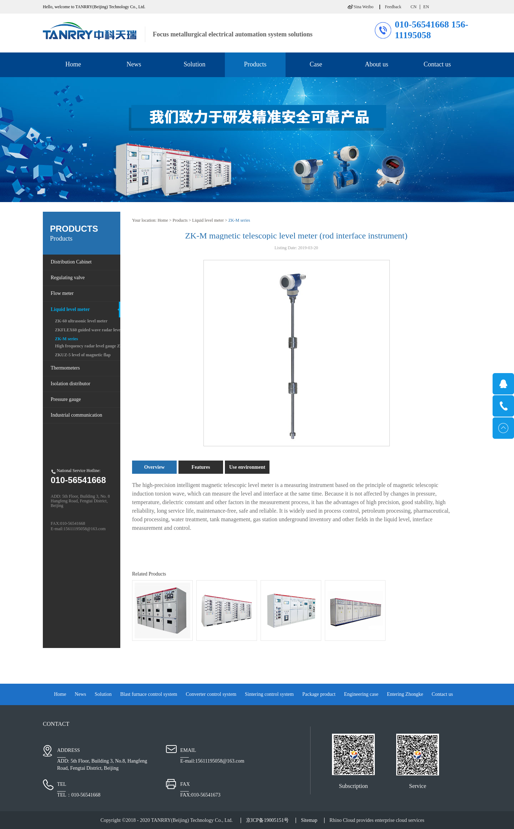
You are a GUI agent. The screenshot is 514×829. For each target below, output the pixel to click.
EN (426, 6)
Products (180, 220)
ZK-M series (239, 220)
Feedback (393, 6)
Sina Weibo (363, 6)
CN (413, 6)
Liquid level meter (208, 220)
